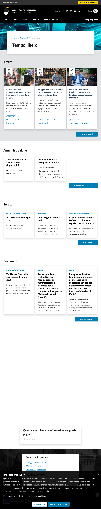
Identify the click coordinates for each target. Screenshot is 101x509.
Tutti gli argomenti (91, 19)
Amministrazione (10, 19)
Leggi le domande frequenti (37, 462)
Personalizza (39, 504)
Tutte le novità (87, 134)
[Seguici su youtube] (74, 11)
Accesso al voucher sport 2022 (19, 219)
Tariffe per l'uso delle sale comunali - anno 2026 (17, 277)
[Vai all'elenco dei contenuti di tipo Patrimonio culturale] (13, 120)
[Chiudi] (98, 474)
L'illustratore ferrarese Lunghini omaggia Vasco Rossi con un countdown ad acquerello (80, 93)
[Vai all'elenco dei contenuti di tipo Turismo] (43, 120)
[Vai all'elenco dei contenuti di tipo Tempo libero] (11, 123)
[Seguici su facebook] (62, 11)
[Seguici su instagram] (66, 11)
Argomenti (24, 38)
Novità (25, 19)
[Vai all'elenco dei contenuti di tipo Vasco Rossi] (11, 116)
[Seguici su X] (70, 11)
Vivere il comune (51, 19)
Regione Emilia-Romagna (10, 2)
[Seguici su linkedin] (78, 11)
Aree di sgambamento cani (49, 219)
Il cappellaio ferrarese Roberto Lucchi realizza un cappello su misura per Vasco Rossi (50, 92)
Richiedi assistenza (34, 466)
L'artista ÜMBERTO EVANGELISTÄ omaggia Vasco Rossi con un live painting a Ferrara (19, 93)
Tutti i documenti (86, 319)
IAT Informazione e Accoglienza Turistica (48, 161)
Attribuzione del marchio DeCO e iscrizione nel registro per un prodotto (81, 220)
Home (15, 38)
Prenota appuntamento (36, 469)
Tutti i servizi (87, 242)
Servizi (36, 19)
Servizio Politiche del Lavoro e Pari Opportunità (17, 162)
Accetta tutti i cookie (58, 504)
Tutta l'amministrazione (83, 186)
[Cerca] (95, 11)
